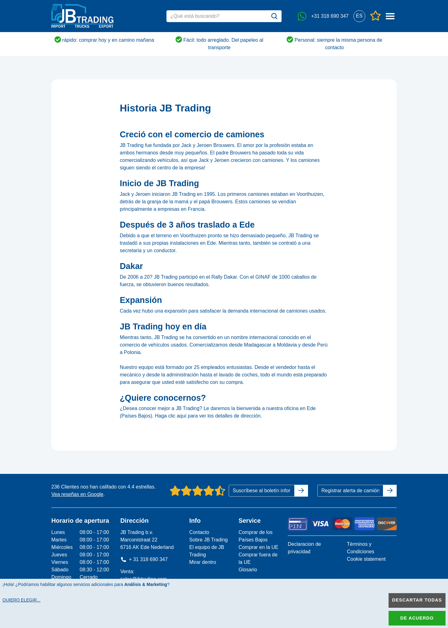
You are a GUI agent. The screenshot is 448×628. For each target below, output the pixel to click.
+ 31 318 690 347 (144, 559)
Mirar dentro (202, 562)
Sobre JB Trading (208, 539)
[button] (359, 16)
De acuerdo (417, 618)
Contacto (199, 532)
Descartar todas (417, 599)
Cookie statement (366, 559)
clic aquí (177, 415)
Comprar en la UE (258, 547)
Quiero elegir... (21, 599)
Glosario (248, 569)
